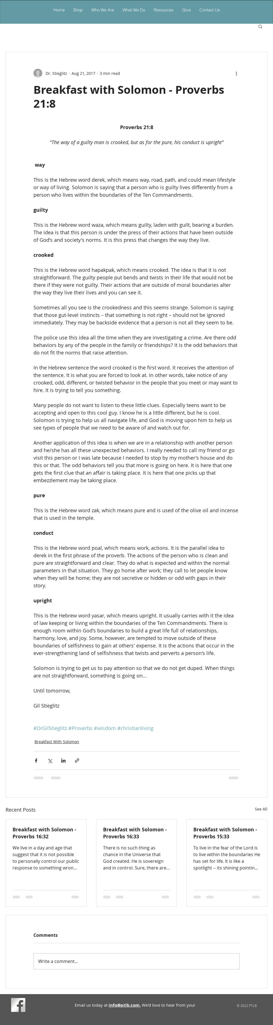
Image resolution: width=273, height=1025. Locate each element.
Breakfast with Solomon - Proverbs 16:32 (44, 833)
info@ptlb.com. (125, 1005)
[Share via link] (77, 760)
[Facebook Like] (37, 1006)
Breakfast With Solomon (57, 741)
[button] (133, 10)
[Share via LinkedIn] (63, 760)
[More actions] (236, 73)
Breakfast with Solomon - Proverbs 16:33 (135, 833)
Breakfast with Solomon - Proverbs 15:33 (225, 833)
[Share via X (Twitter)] (49, 760)
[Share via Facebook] (36, 760)
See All (261, 809)
